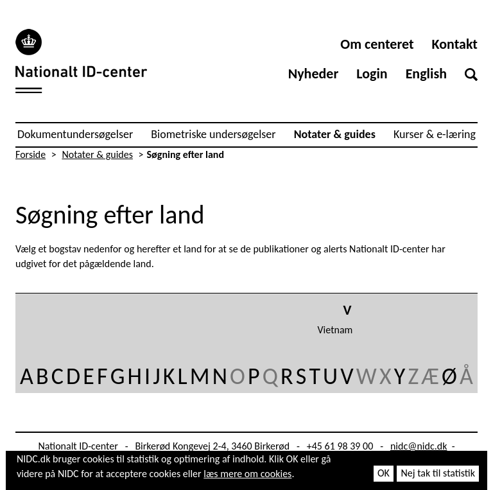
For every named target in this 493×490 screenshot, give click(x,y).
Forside (30, 154)
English (426, 73)
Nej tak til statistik (438, 473)
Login (371, 73)
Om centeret (376, 44)
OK (383, 473)
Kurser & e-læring (435, 134)
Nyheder (313, 73)
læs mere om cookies (247, 474)
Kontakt (455, 44)
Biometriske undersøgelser (213, 134)
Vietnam (335, 330)
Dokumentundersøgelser (75, 134)
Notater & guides (335, 134)
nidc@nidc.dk (418, 446)
